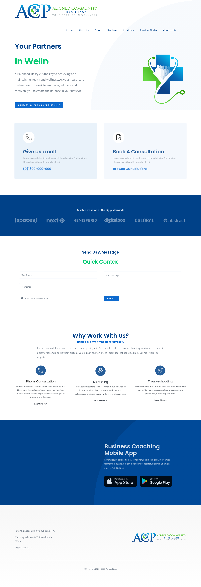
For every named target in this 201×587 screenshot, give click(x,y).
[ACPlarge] (55, 5)
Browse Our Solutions (132, 169)
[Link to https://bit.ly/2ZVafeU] (26, 137)
